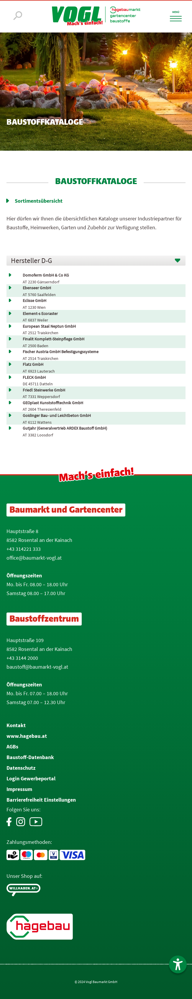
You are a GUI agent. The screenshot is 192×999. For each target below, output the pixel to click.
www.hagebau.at (26, 735)
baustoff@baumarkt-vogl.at (37, 666)
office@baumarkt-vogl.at (34, 557)
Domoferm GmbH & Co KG (46, 275)
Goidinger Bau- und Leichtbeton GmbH (57, 415)
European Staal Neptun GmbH (49, 326)
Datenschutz (20, 767)
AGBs (12, 746)
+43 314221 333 (23, 548)
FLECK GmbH (34, 377)
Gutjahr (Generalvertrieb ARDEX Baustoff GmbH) (65, 428)
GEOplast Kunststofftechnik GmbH (53, 402)
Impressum (19, 789)
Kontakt (16, 725)
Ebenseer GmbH (37, 287)
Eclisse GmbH (34, 300)
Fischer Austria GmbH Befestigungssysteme (61, 351)
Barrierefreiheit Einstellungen (41, 799)
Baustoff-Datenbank (30, 757)
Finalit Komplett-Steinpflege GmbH (53, 339)
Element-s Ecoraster (40, 313)
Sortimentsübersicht (39, 200)
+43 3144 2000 (22, 657)
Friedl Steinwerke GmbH (44, 390)
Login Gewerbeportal (30, 778)
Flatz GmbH (33, 364)
